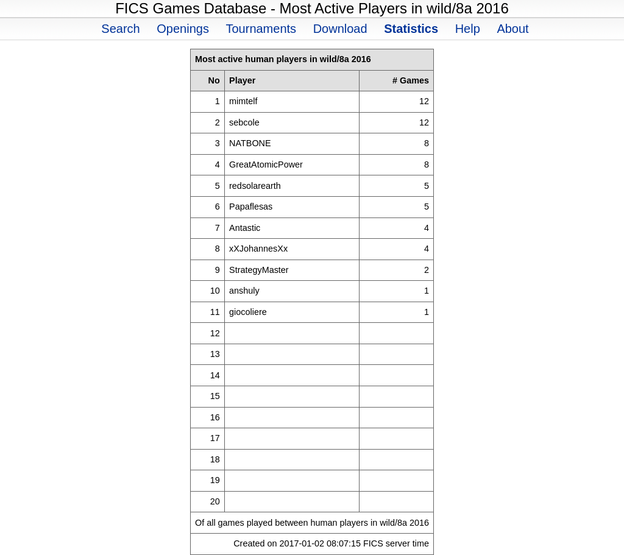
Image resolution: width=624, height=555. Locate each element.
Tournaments (260, 28)
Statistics (411, 28)
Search (120, 28)
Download (340, 28)
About (512, 28)
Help (467, 28)
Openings (183, 28)
